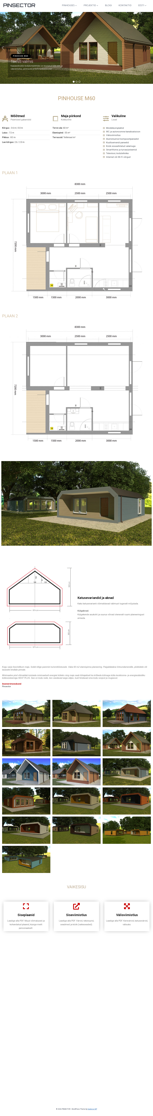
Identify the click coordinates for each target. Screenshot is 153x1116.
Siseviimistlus (76, 978)
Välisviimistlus (127, 978)
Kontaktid (125, 5)
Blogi (108, 5)
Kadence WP (92, 1109)
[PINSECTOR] (19, 5)
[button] (3, 48)
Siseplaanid (26, 978)
